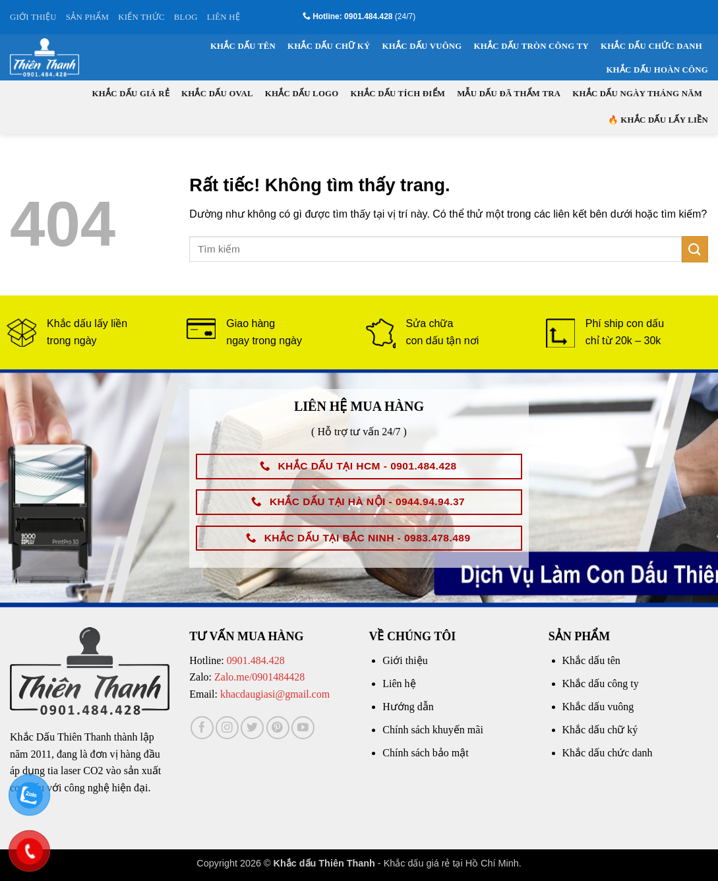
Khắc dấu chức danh (651, 46)
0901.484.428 (256, 660)
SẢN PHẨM (87, 17)
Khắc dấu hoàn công (657, 70)
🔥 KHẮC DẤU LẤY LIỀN (658, 120)
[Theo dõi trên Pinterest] (277, 727)
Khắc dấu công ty (600, 683)
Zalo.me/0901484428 (259, 677)
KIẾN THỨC (141, 17)
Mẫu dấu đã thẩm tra (508, 93)
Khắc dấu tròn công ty (531, 46)
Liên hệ (398, 683)
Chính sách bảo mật (425, 752)
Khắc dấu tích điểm (398, 93)
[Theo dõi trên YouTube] (302, 727)
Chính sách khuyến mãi (432, 729)
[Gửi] (695, 249)
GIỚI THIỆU (33, 17)
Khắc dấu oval (217, 93)
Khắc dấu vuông (422, 46)
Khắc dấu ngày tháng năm (637, 93)
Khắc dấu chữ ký (328, 46)
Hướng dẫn (408, 706)
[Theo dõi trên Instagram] (227, 727)
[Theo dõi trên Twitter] (252, 727)
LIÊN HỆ (223, 17)
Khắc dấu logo (302, 93)
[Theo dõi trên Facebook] (202, 727)
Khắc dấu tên (243, 46)
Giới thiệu (404, 660)
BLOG (186, 17)
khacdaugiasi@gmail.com (275, 694)
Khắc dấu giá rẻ (131, 93)
